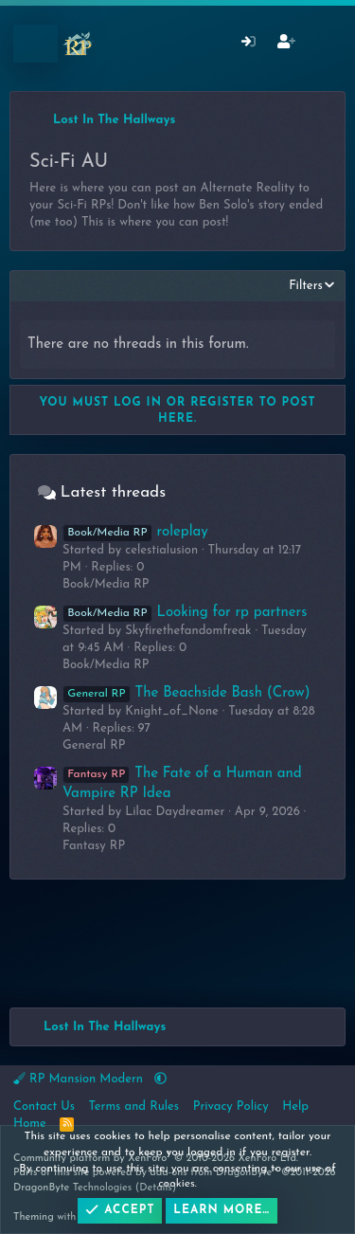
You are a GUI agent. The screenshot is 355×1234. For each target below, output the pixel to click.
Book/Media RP (106, 584)
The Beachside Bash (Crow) (186, 693)
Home (29, 1123)
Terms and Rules (134, 1106)
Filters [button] (306, 286)
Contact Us (44, 1106)
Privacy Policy (231, 1106)
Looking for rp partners (184, 613)
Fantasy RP (93, 846)
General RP (94, 745)
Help (295, 1106)
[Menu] (35, 44)
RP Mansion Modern (80, 1078)
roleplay (135, 532)
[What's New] (323, 44)
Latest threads (113, 492)
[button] (160, 1079)
